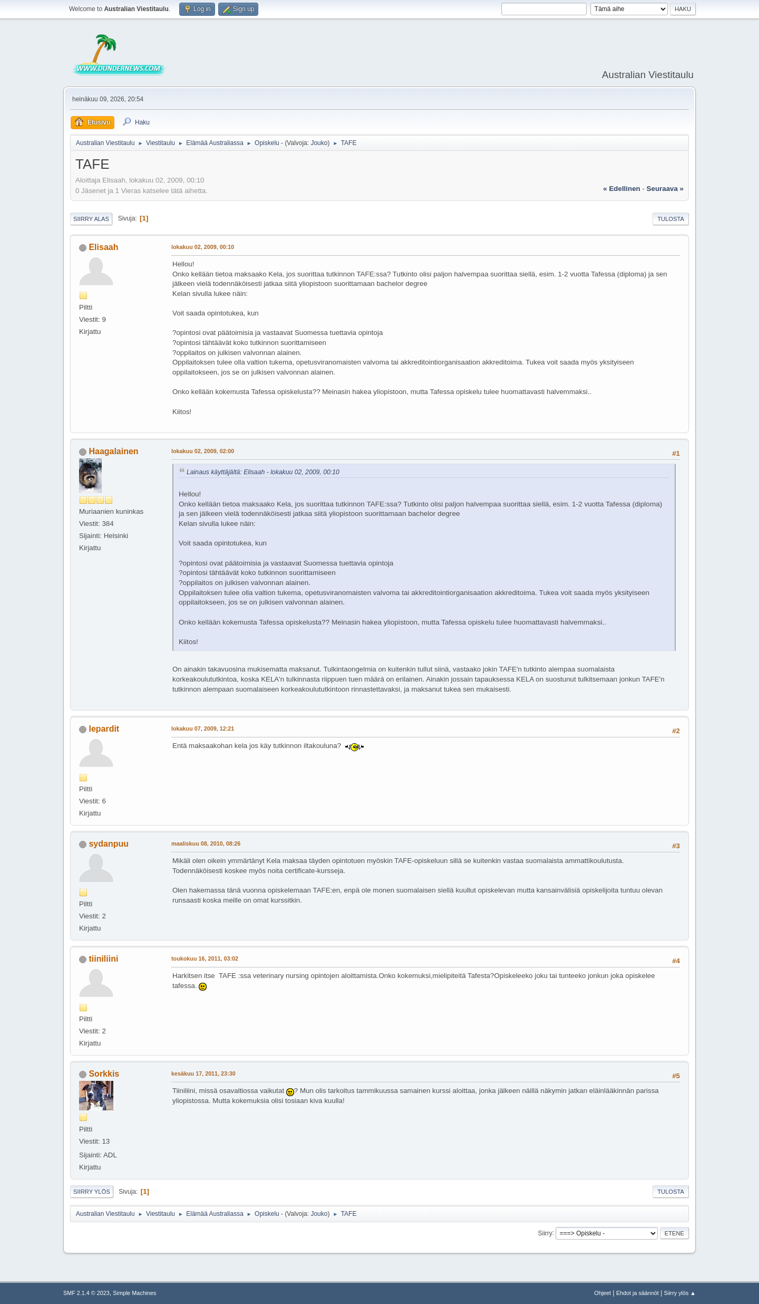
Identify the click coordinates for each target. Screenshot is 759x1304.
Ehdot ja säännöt (637, 1293)
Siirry (545, 1232)
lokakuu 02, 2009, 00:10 (202, 247)
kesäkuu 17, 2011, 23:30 (203, 1073)
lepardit (104, 728)
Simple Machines (134, 1293)
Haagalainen (113, 451)
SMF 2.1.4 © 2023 (86, 1293)
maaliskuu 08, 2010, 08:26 (205, 843)
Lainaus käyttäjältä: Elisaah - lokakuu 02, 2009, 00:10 (263, 472)
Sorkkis (104, 1073)
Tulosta (670, 219)
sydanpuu (109, 843)
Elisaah (103, 247)
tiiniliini (103, 958)
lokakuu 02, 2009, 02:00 (202, 451)
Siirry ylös (91, 1191)
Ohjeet (602, 1293)
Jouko (318, 143)
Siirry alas (91, 219)
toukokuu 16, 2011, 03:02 (204, 958)
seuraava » (665, 189)
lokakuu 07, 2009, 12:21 (202, 728)
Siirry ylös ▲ (680, 1293)
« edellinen (621, 189)
